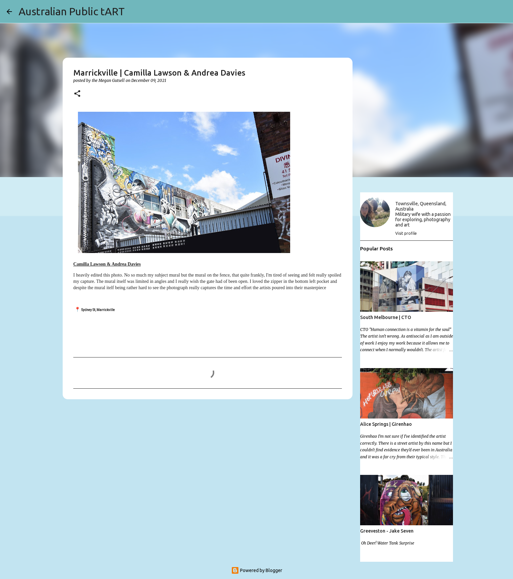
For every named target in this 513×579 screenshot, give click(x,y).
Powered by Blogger (256, 570)
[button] (77, 94)
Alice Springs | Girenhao (386, 424)
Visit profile (406, 233)
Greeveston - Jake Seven (387, 531)
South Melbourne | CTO (385, 317)
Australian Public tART (72, 11)
